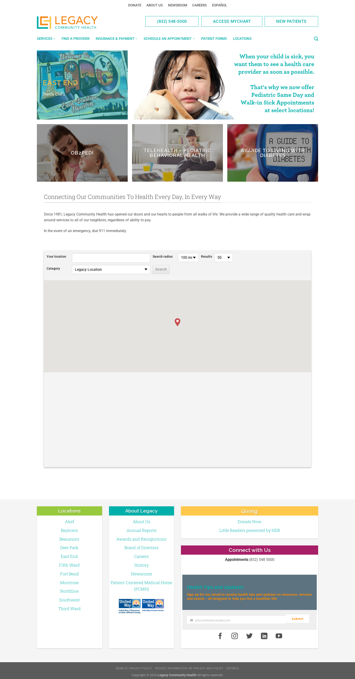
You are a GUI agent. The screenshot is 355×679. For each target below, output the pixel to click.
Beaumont (69, 539)
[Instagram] (235, 634)
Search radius (163, 257)
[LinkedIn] (264, 634)
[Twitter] (249, 634)
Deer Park (69, 547)
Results (206, 257)
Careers (199, 5)
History (141, 565)
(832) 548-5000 (172, 21)
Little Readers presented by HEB (249, 530)
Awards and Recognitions (141, 539)
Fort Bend (69, 574)
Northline (69, 591)
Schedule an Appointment (169, 39)
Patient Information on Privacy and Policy (189, 666)
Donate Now (249, 521)
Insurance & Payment (116, 39)
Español (219, 5)
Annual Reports (142, 530)
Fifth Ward (69, 565)
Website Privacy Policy (134, 666)
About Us (154, 5)
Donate (134, 5)
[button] (177, 322)
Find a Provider (75, 39)
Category (53, 269)
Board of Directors (141, 547)
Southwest (69, 600)
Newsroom (177, 5)
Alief (69, 521)
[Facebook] (220, 634)
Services (46, 39)
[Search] (316, 39)
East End (69, 556)
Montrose (69, 582)
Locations (242, 39)
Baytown (69, 530)
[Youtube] (279, 634)
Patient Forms (214, 39)
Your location (56, 257)
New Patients (291, 21)
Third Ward (69, 608)
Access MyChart (232, 21)
